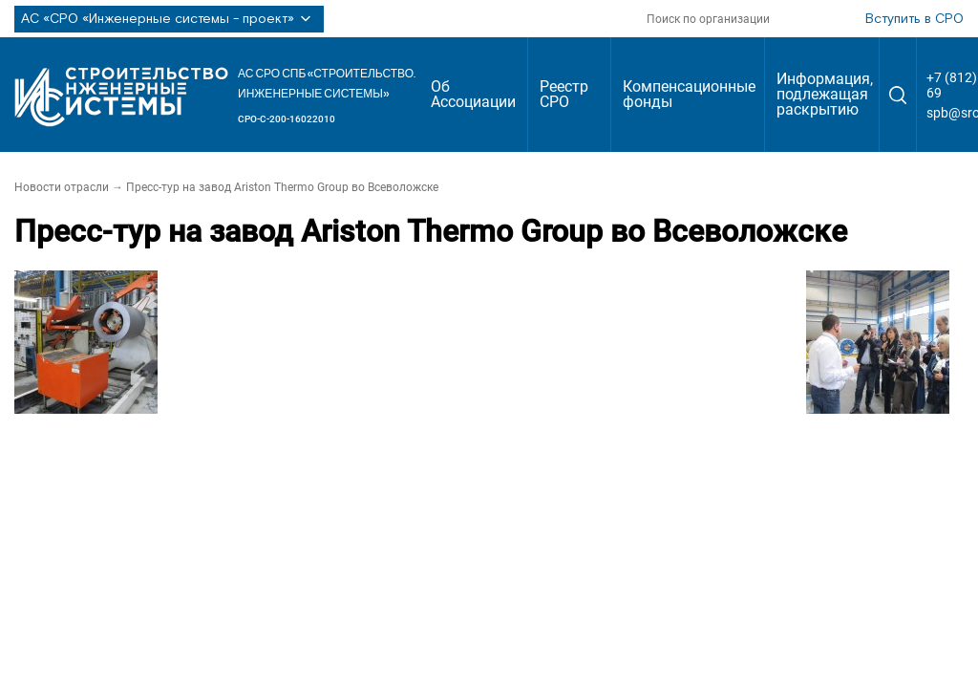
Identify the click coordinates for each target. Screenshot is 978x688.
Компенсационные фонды (689, 94)
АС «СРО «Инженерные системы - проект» (169, 19)
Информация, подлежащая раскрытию (824, 94)
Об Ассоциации (473, 94)
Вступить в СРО (914, 19)
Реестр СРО (564, 94)
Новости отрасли (61, 187)
